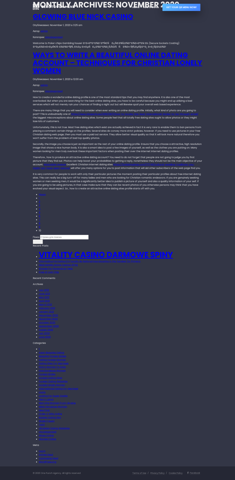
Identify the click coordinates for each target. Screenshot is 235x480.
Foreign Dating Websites (53, 381)
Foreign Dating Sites (50, 378)
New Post (44, 410)
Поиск (36, 237)
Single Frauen (47, 421)
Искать (38, 241)
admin (44, 31)
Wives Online (46, 435)
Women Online (47, 439)
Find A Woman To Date (52, 367)
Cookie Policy (176, 473)
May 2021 (44, 297)
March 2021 (45, 304)
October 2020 (47, 322)
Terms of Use (139, 473)
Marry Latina (46, 399)
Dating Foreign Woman (52, 360)
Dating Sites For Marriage (53, 363)
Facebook (195, 472)
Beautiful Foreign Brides (52, 356)
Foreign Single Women (52, 385)
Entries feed (46, 454)
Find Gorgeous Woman (52, 370)
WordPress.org (47, 462)
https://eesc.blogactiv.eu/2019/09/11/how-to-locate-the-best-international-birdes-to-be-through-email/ (134, 114)
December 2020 (48, 315)
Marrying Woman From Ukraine (57, 403)
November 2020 (48, 319)
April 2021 (44, 301)
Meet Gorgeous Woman (53, 406)
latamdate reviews (55, 164)
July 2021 (44, 290)
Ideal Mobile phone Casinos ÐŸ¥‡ (58, 265)
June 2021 (44, 293)
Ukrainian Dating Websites (54, 428)
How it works (151, 7)
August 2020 (46, 330)
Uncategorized (53, 37)
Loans (42, 392)
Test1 (42, 424)
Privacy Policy (157, 473)
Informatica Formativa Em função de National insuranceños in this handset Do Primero (89, 261)
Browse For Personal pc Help (56, 268)
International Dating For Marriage (58, 388)
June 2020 (45, 337)
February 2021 (47, 308)
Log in (42, 451)
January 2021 (46, 311)
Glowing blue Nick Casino (83, 16)
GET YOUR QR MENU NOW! (181, 7)
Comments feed (48, 458)
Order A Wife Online (50, 414)
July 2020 (44, 333)
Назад (42, 194)
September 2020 (49, 326)
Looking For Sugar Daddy (53, 396)
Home (136, 7)
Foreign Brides (47, 374)
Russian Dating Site (50, 417)
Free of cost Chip (49, 272)
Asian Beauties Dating (51, 352)
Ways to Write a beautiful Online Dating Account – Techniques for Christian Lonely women (117, 62)
